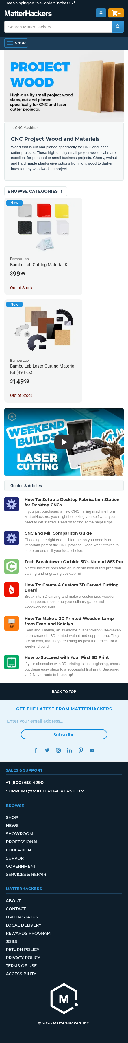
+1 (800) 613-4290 (25, 782)
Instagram (58, 750)
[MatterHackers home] (64, 999)
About (13, 900)
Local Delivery (23, 925)
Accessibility (21, 974)
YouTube (92, 750)
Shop (12, 817)
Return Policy (22, 949)
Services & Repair (26, 874)
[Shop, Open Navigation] (16, 43)
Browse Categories (36, 191)
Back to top (64, 691)
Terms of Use (21, 965)
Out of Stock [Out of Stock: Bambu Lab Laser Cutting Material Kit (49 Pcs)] (21, 395)
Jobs (11, 941)
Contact (16, 909)
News (12, 825)
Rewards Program (28, 933)
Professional (22, 841)
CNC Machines (26, 128)
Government (21, 866)
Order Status (22, 917)
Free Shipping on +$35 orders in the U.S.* (39, 3)
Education (18, 850)
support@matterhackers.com (45, 791)
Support (16, 858)
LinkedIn (70, 750)
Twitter (47, 750)
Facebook (36, 750)
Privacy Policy (23, 957)
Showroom (19, 833)
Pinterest (81, 750)
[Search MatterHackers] (118, 27)
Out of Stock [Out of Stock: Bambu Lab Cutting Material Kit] (21, 287)
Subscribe (64, 734)
